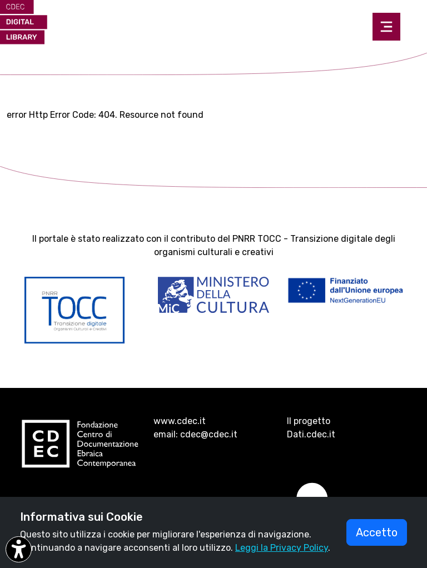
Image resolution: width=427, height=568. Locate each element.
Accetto (377, 532)
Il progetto (308, 421)
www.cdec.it (179, 421)
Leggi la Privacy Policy (281, 547)
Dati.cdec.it (311, 434)
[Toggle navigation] (386, 27)
